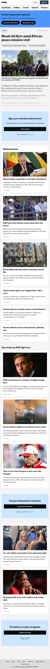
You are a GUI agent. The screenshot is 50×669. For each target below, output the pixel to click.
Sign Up (44, 2)
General (35, 7)
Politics (17, 7)
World (5, 30)
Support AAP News (25, 632)
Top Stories (6, 7)
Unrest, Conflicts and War (37, 45)
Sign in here (30, 134)
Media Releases (40, 661)
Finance (44, 7)
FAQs (18, 661)
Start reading (25, 129)
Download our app (28, 23)
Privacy (13, 661)
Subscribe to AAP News (10, 23)
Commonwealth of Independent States (14, 45)
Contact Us (31, 661)
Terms (7, 661)
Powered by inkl (25, 664)
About (23, 661)
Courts (26, 7)
